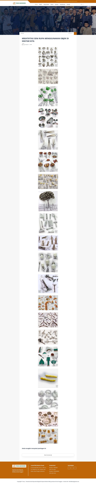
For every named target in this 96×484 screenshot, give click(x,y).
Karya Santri (46, 4)
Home (36, 4)
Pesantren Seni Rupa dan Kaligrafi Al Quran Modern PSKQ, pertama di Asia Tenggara (44, 481)
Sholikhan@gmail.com (74, 481)
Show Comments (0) (48, 455)
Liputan (56, 4)
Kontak (68, 4)
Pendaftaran (62, 4)
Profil (40, 4)
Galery (52, 4)
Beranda (22, 33)
